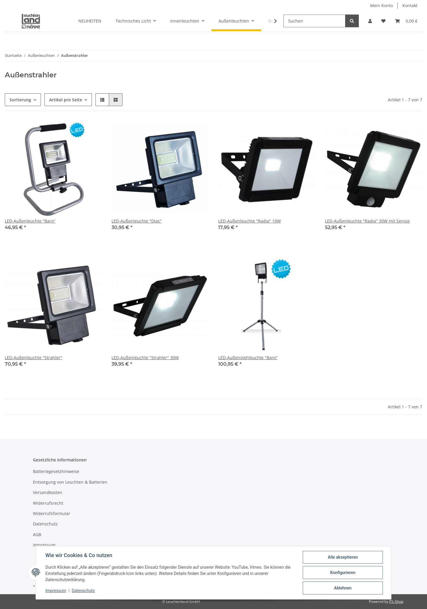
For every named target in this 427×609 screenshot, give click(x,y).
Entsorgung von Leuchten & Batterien (70, 482)
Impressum (44, 545)
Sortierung (20, 100)
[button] (370, 21)
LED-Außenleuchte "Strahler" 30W (145, 357)
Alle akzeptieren (343, 557)
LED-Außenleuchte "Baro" (30, 221)
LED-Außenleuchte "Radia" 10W (249, 221)
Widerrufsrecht (48, 503)
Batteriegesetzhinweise (56, 471)
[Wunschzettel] (383, 21)
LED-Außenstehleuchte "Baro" (248, 357)
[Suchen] (314, 21)
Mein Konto (381, 5)
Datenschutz (45, 524)
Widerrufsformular (51, 513)
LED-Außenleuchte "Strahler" (33, 357)
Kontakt (410, 5)
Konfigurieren (342, 572)
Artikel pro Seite (65, 100)
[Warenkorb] (406, 21)
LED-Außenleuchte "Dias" (136, 221)
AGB (37, 534)
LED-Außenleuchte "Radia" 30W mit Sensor (367, 221)
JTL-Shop (396, 601)
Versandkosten (47, 492)
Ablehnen (342, 588)
